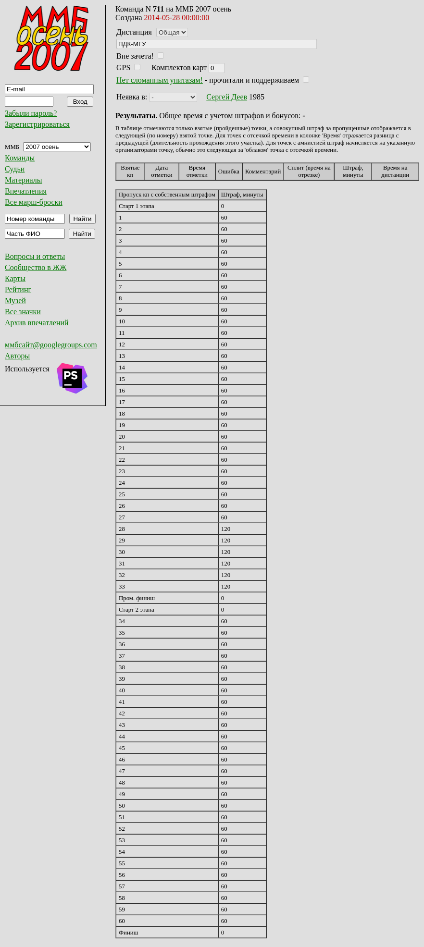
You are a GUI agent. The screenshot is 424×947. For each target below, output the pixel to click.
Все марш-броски (33, 202)
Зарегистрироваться (37, 124)
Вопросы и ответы (35, 256)
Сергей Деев (226, 97)
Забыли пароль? (31, 113)
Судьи (15, 169)
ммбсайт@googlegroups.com (51, 345)
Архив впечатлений (37, 323)
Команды (20, 158)
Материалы (23, 180)
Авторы (17, 356)
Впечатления (26, 191)
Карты (15, 278)
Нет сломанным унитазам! (159, 80)
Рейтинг (18, 289)
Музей (15, 300)
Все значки (23, 311)
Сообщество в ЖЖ (35, 267)
